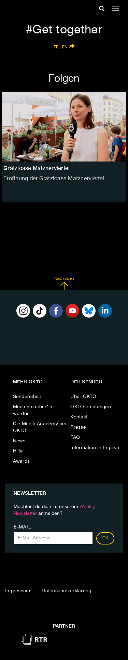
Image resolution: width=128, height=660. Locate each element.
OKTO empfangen (90, 406)
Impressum (17, 590)
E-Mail (22, 527)
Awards (21, 461)
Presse (78, 427)
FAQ (75, 437)
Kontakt (78, 417)
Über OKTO (83, 396)
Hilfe (18, 451)
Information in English (94, 447)
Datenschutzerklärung (66, 590)
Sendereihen (27, 396)
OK (105, 538)
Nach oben (64, 283)
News (19, 441)
